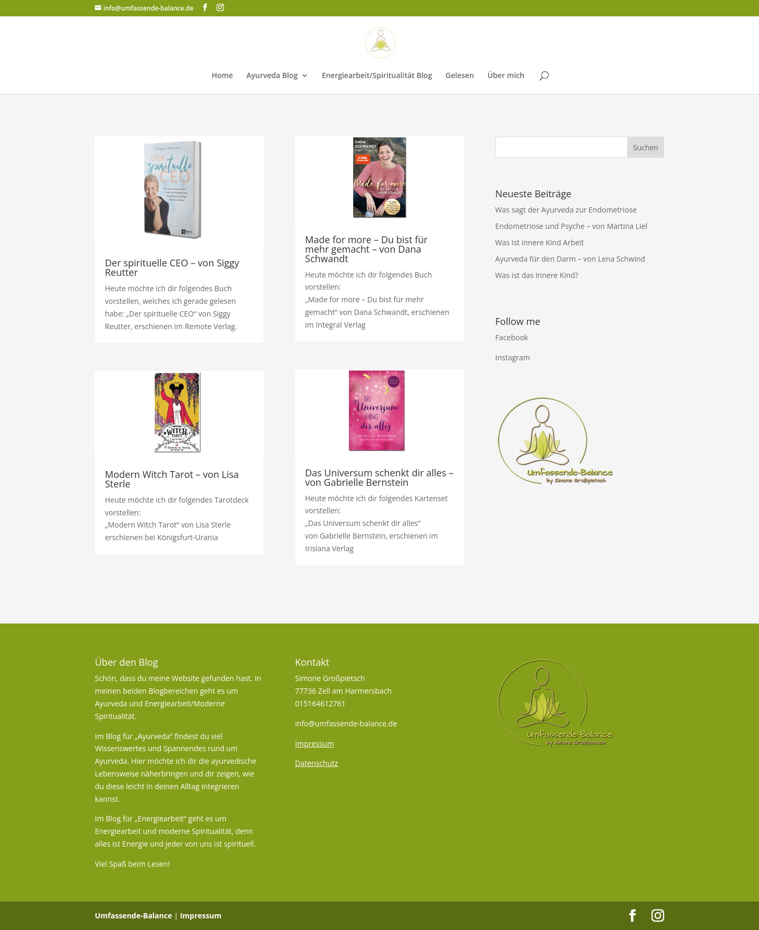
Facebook (511, 337)
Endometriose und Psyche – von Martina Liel (571, 226)
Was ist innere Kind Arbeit (539, 242)
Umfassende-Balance (133, 915)
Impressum (200, 915)
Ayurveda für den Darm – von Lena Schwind (570, 259)
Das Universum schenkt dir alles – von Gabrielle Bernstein (379, 477)
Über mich (506, 76)
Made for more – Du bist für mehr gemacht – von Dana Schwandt (366, 249)
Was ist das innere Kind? (537, 275)
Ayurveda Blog (272, 76)
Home (222, 76)
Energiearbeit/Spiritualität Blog (377, 76)
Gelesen (459, 76)
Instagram (512, 357)
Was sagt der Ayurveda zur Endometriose (566, 210)
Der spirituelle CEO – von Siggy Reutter (172, 267)
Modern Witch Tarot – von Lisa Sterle (172, 479)
